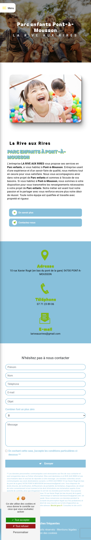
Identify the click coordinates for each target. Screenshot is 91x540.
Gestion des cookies (45, 533)
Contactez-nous (24, 222)
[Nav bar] (8, 7)
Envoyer (48, 458)
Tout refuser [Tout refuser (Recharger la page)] (21, 526)
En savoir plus (22, 212)
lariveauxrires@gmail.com (45, 328)
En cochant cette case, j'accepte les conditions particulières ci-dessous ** (43, 447)
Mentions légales (67, 529)
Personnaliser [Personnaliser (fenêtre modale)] (20, 532)
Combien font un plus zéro (20, 404)
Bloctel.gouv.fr (56, 500)
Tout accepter (20, 520)
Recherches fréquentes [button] (45, 523)
